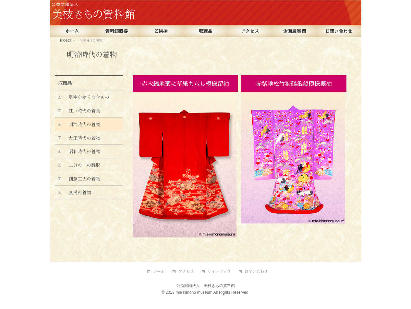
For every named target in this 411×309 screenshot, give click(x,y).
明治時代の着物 (82, 124)
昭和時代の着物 (82, 151)
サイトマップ (219, 272)
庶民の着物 (77, 192)
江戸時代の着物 (82, 111)
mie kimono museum (193, 292)
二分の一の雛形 (82, 165)
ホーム (159, 272)
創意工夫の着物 (82, 179)
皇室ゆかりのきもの (86, 97)
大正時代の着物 (82, 138)
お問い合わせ (256, 272)
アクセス (186, 272)
